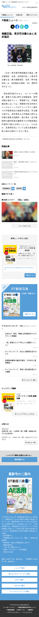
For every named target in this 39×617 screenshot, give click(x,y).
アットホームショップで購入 (19, 591)
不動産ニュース (7, 15)
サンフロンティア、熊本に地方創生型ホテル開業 (21, 372)
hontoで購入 (19, 580)
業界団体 (19, 188)
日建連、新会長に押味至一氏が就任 (24, 152)
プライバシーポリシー (13, 612)
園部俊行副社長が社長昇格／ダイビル (16, 139)
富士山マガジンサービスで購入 (19, 574)
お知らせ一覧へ (30, 442)
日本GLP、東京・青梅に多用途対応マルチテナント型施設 (21, 336)
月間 (20, 326)
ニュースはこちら (24, 226)
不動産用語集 (10, 610)
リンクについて (27, 612)
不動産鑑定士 (6, 188)
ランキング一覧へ (29, 380)
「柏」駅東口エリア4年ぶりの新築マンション (21, 345)
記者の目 (19, 15)
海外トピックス (32, 15)
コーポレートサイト (9, 607)
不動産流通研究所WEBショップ (26, 607)
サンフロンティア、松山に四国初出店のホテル (21, 354)
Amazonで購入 (19, 585)
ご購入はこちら (30, 275)
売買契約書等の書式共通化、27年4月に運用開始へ (21, 363)
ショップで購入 (19, 568)
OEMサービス (20, 610)
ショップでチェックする (24, 414)
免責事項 (30, 610)
